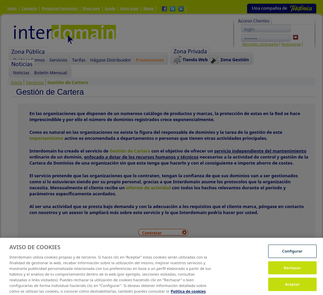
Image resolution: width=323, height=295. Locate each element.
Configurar (292, 254)
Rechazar (292, 271)
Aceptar (292, 287)
